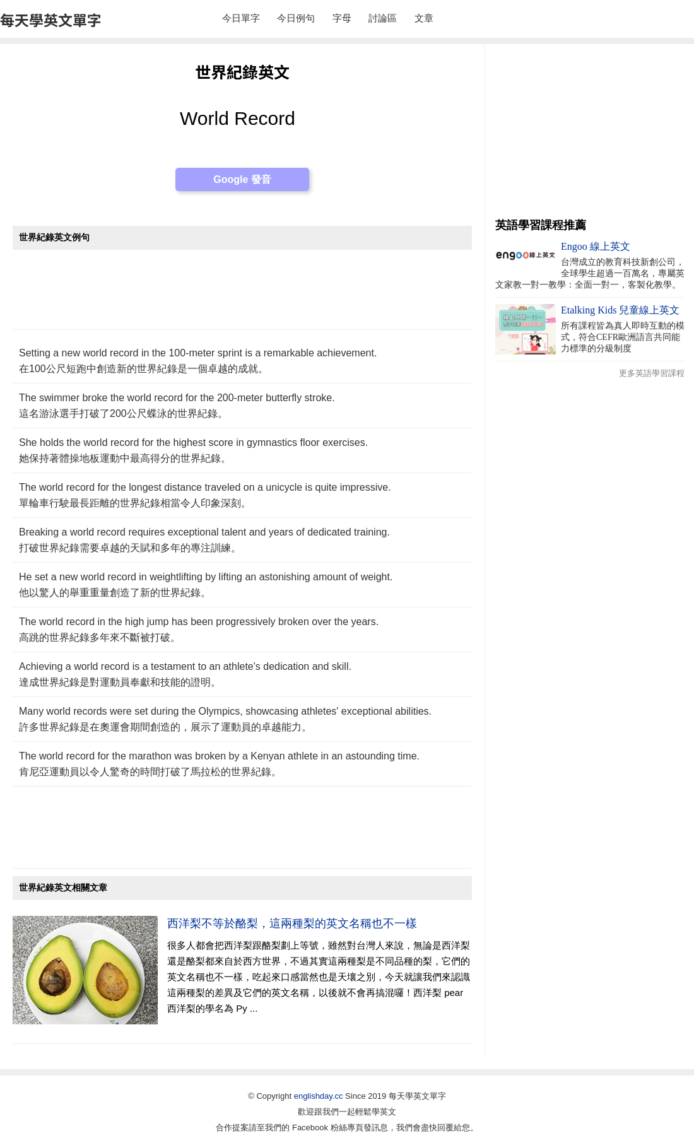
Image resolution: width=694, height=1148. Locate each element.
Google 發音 (242, 179)
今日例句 (296, 18)
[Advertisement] (242, 296)
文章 (424, 18)
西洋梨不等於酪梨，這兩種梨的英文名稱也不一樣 (292, 923)
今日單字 (241, 18)
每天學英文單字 (51, 19)
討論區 (382, 18)
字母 (341, 18)
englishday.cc (318, 1096)
